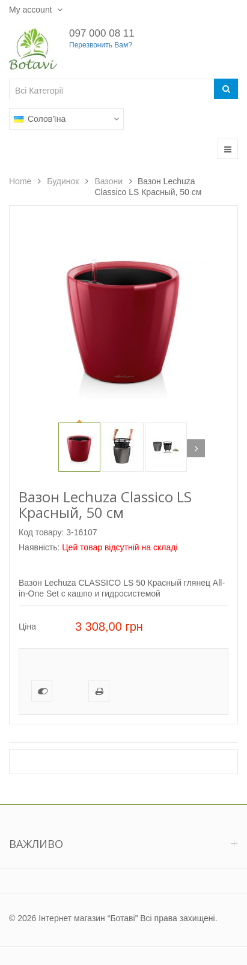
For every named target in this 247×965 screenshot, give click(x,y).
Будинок (63, 181)
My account (31, 9)
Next (196, 448)
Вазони (108, 181)
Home (20, 181)
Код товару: (41, 532)
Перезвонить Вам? (100, 45)
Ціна (27, 626)
